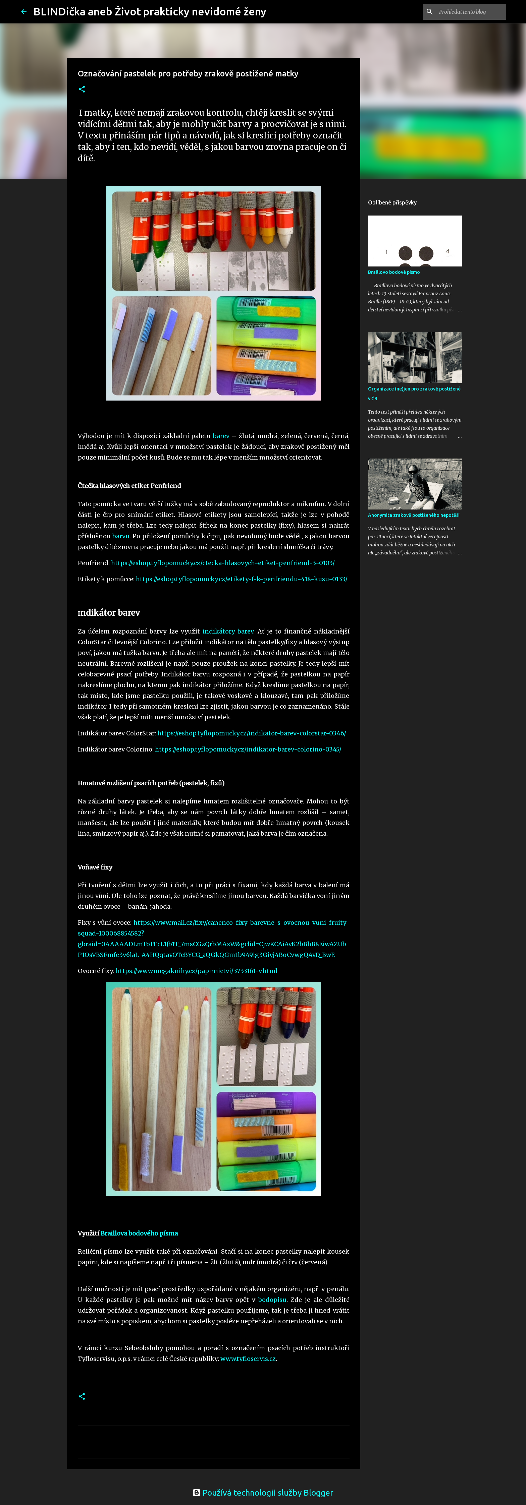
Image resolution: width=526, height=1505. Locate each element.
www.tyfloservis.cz (248, 1359)
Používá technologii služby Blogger (263, 1492)
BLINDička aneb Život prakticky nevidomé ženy (149, 11)
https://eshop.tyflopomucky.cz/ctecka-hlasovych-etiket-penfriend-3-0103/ (223, 563)
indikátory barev (228, 631)
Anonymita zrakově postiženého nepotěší (414, 515)
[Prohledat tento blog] (471, 12)
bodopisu (272, 1300)
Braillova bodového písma (139, 1233)
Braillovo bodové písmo (394, 272)
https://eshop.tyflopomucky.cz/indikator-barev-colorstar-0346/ (251, 733)
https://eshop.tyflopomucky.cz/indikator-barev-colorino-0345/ (248, 749)
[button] (82, 89)
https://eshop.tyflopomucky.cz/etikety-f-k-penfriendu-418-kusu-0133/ (242, 579)
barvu (120, 536)
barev (221, 436)
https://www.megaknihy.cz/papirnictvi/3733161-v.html (196, 971)
